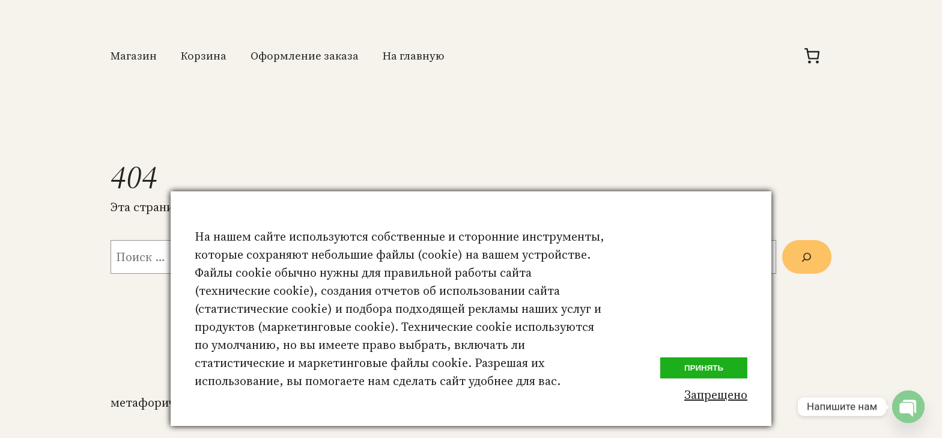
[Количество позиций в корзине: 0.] (811, 55)
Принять (703, 367)
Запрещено (715, 394)
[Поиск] (806, 257)
